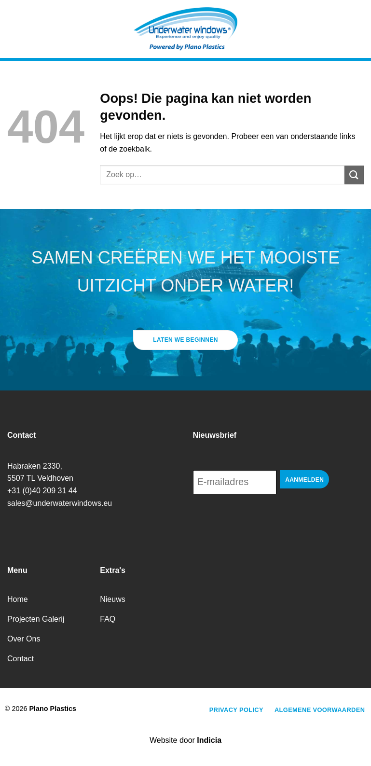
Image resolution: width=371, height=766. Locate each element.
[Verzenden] (354, 175)
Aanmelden (304, 479)
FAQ (107, 619)
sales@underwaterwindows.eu (59, 503)
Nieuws (112, 599)
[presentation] (266, 521)
